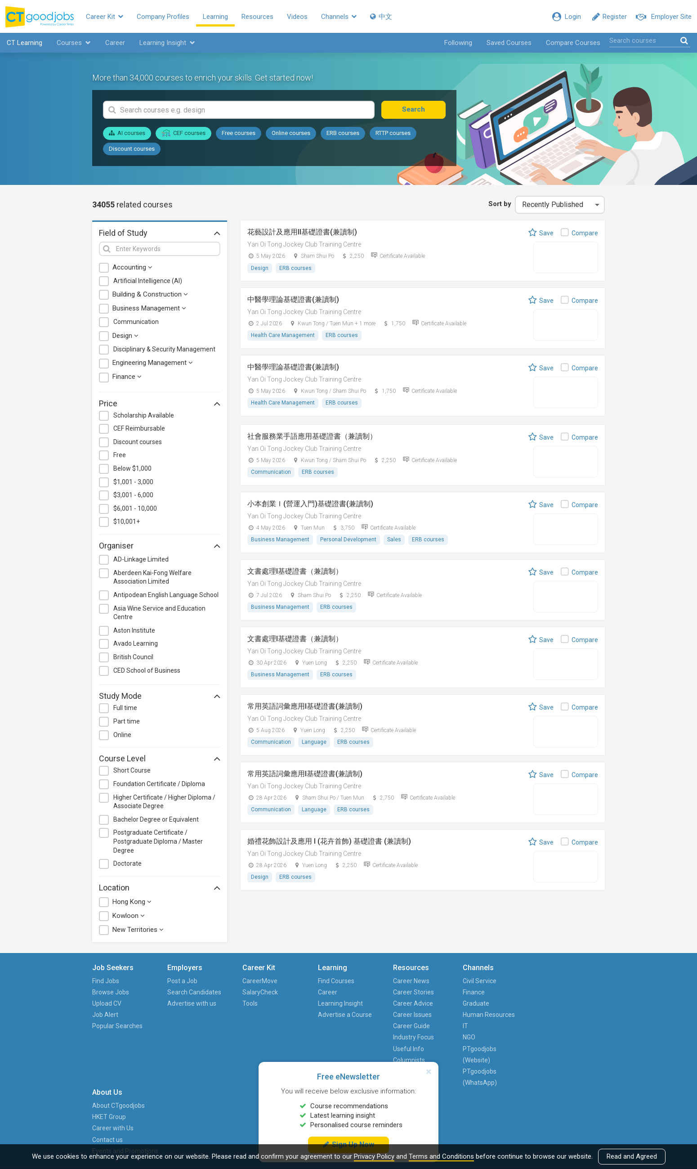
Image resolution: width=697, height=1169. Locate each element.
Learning (216, 17)
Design (125, 336)
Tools (250, 1003)
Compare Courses (573, 43)
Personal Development (348, 540)
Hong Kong (132, 902)
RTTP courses (393, 133)
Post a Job (182, 981)
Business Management (149, 309)
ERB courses (342, 133)
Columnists (408, 1060)
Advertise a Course (344, 1015)
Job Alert (105, 1015)
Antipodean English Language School (166, 595)
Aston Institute (134, 630)
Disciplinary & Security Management (164, 349)
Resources (258, 17)
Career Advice (413, 1003)
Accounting (132, 267)
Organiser (159, 545)
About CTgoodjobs (564, 981)
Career (115, 43)
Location (159, 887)
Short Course (132, 770)
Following (458, 43)
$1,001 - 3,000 (133, 482)
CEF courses (183, 133)
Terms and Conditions (441, 1156)
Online (122, 734)
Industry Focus (413, 1037)
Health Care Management (283, 336)
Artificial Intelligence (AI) (147, 280)
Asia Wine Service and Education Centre (159, 613)
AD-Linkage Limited (141, 559)
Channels (339, 17)
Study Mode (159, 696)
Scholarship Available (143, 415)
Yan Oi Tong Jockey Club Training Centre (304, 244)
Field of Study (159, 233)
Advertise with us (191, 1003)
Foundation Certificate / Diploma (159, 784)
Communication (136, 322)
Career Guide (411, 1026)
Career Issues (412, 1015)
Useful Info (408, 1048)
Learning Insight (167, 43)
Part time (126, 721)
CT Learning (24, 43)
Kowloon (128, 916)
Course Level (159, 758)
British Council (133, 657)
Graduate (476, 1003)
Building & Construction (150, 295)
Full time (125, 708)
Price (159, 403)
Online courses (291, 133)
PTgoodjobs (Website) (479, 1054)
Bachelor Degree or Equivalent (156, 819)
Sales (394, 540)
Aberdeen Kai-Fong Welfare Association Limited (152, 577)
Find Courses (335, 981)
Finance (127, 377)
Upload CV (106, 1003)
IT (465, 1026)
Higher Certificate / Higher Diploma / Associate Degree (164, 802)
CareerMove (259, 981)
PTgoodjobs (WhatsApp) (480, 1077)
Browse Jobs (110, 992)
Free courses (238, 133)
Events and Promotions (571, 1026)
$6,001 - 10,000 (135, 508)
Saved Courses (509, 43)
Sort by (499, 204)
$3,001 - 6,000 (133, 495)
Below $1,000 (132, 468)
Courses (74, 43)
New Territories (138, 930)
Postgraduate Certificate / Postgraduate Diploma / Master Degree (158, 841)
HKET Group (555, 992)
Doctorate (127, 864)
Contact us (553, 1015)
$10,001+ (126, 522)
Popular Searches (117, 1026)
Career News (411, 981)
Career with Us (558, 1003)
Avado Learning (135, 643)
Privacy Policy (374, 1156)
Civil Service (479, 981)
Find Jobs (105, 981)
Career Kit (105, 17)
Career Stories (413, 992)
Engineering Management (152, 363)
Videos (298, 17)
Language (314, 742)
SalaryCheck (260, 992)
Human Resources (489, 1015)
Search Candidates (194, 992)
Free (119, 455)
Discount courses (132, 148)
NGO (469, 1037)
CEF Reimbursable (139, 428)
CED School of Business (146, 670)
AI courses (127, 133)
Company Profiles (164, 17)
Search (413, 110)
